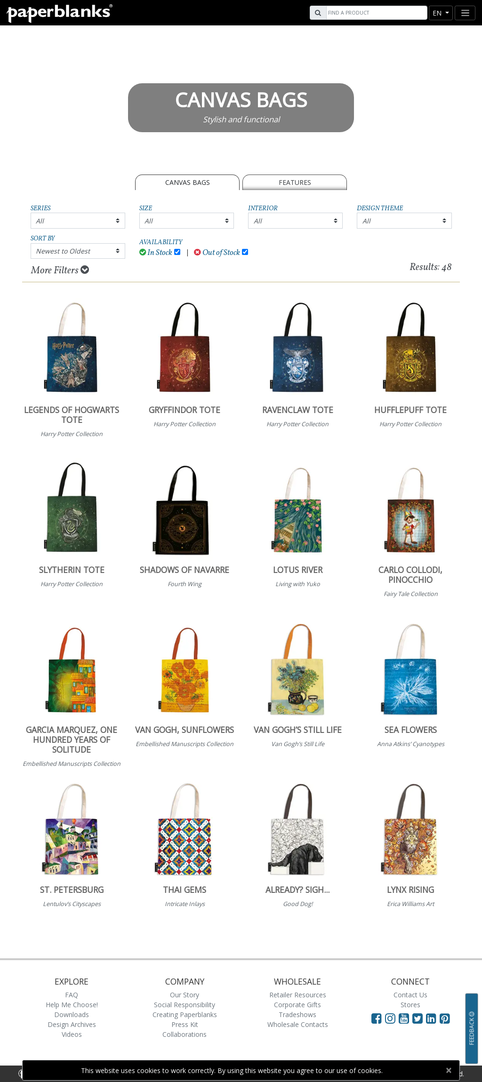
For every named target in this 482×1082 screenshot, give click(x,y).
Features (295, 182)
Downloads (71, 1014)
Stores (410, 1004)
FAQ (71, 994)
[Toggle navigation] (465, 13)
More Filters (60, 270)
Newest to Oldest (63, 251)
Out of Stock (217, 252)
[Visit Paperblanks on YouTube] (405, 1018)
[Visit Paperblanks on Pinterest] (445, 1018)
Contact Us (410, 994)
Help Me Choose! (72, 1004)
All (40, 220)
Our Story (184, 994)
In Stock (156, 252)
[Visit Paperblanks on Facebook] (376, 1018)
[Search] (375, 13)
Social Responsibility (184, 1004)
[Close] (448, 1070)
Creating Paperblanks (185, 1014)
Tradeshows (297, 1014)
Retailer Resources (297, 994)
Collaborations (184, 1034)
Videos (72, 1034)
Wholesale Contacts (297, 1024)
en (438, 12)
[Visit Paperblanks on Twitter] (419, 1018)
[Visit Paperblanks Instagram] (390, 1018)
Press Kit (184, 1024)
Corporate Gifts (297, 1004)
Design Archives (72, 1024)
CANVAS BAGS (187, 182)
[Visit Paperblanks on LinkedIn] (433, 1018)
